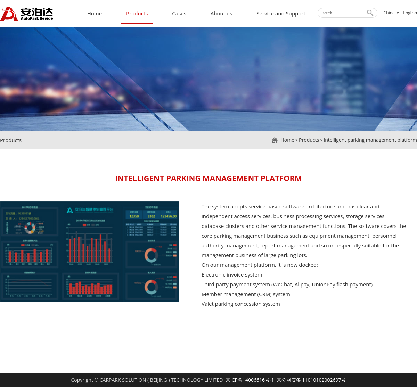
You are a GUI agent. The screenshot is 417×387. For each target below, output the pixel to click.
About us (221, 13)
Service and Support (280, 13)
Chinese (391, 13)
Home (94, 13)
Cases (179, 13)
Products (137, 13)
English (410, 13)
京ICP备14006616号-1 (250, 380)
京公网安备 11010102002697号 (311, 380)
